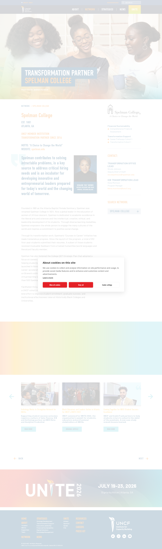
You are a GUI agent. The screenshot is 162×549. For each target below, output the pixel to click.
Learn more (48, 277)
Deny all (80, 285)
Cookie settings (107, 285)
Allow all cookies (54, 285)
